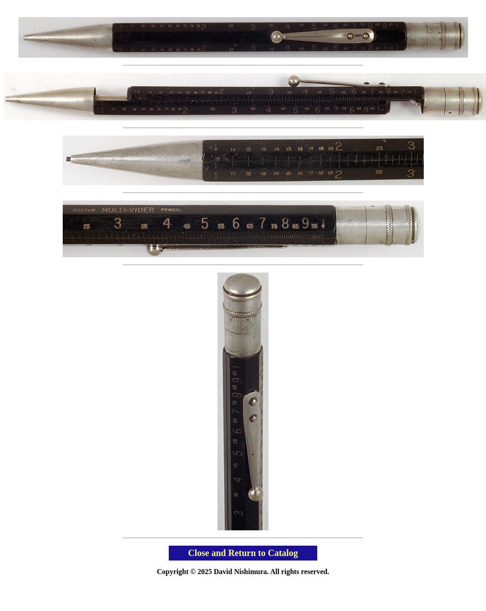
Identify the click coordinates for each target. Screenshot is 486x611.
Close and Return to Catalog (243, 553)
